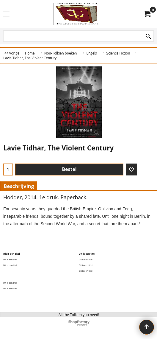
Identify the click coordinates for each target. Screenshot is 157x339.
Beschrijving (19, 186)
